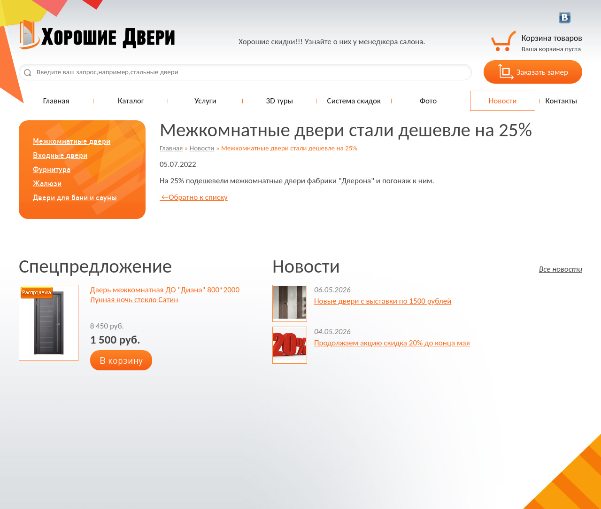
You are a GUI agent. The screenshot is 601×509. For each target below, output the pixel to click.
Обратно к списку (194, 197)
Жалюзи (47, 183)
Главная (56, 101)
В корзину (121, 360)
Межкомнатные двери (71, 141)
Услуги (205, 101)
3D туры (279, 101)
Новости (503, 101)
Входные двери (60, 155)
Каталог (131, 101)
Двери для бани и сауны (75, 197)
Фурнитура (51, 169)
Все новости (560, 268)
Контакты (561, 101)
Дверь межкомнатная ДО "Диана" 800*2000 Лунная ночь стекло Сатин (164, 295)
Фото (428, 101)
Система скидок (354, 101)
